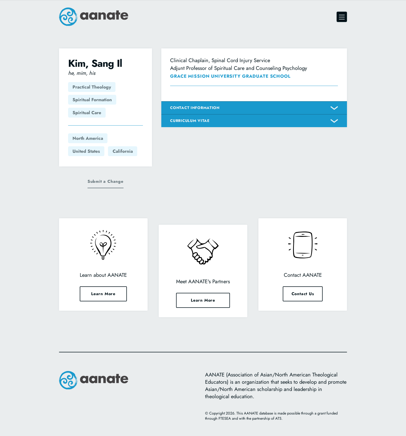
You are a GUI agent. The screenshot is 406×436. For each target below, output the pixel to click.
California (123, 151)
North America (87, 138)
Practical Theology (91, 87)
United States (86, 151)
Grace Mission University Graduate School (230, 76)
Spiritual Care (86, 113)
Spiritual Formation (92, 100)
